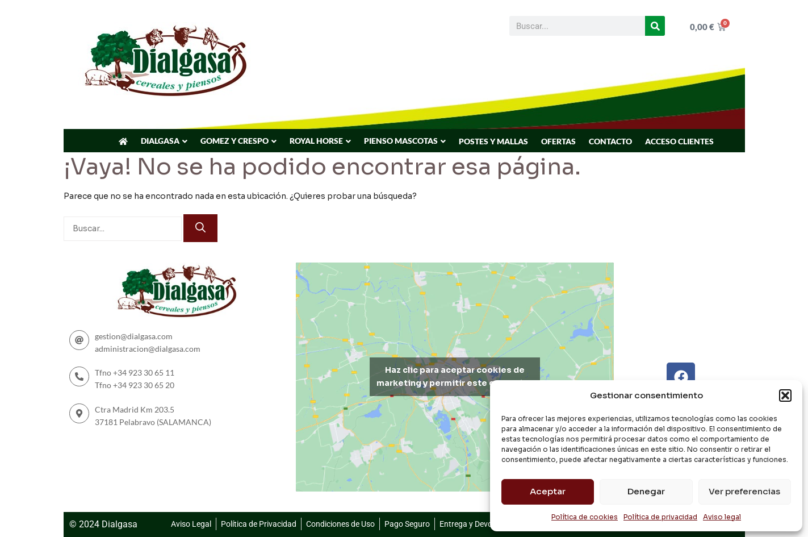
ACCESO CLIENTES (679, 141)
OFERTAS (558, 141)
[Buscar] (655, 26)
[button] (785, 395)
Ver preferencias (744, 491)
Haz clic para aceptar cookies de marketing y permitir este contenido (455, 376)
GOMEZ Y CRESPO (234, 140)
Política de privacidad (660, 517)
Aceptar (548, 491)
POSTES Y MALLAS (493, 141)
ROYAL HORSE (316, 140)
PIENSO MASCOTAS (401, 140)
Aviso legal (722, 517)
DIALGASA (160, 140)
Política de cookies (584, 517)
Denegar (646, 491)
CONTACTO (610, 141)
